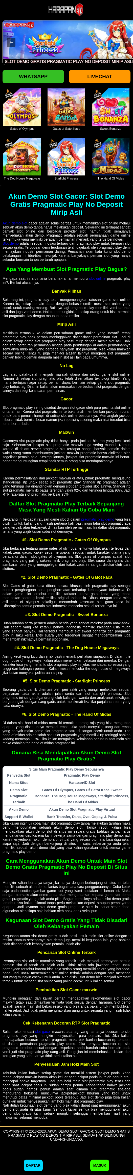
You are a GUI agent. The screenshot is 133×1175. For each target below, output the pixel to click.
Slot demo (11, 243)
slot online (97, 278)
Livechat (99, 76)
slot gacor (43, 1032)
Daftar (33, 1165)
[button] (11, 42)
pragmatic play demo (97, 519)
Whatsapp (33, 76)
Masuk (99, 1165)
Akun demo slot (15, 223)
